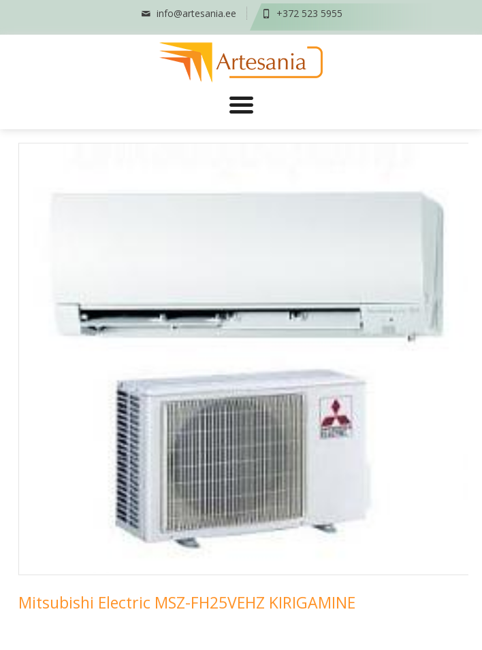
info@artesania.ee (188, 13)
